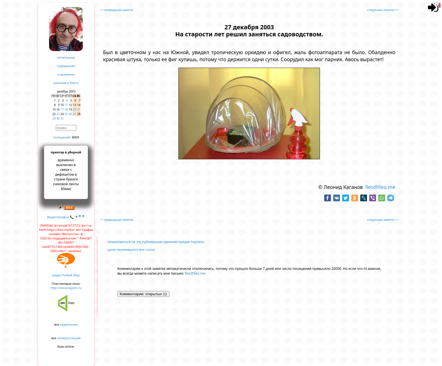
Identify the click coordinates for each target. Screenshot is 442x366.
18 (66, 109)
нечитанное (66, 57)
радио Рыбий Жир (65, 275)
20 (74, 109)
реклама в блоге (66, 83)
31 (62, 118)
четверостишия (69, 338)
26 (70, 114)
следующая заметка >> (382, 10)
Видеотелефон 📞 (66, 217)
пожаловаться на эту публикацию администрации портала (156, 241)
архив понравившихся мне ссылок (131, 250)
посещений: (62, 137)
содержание (66, 66)
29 (54, 118)
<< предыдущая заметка (116, 10)
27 (74, 114)
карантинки (69, 324)
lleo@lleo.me (380, 187)
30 (57, 118)
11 (66, 105)
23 (57, 114)
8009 (75, 137)
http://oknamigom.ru (65, 288)
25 (66, 114)
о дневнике (66, 74)
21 (78, 109)
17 (62, 109)
